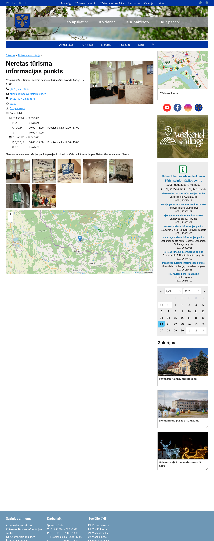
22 (175, 324)
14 (168, 317)
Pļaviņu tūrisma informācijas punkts (183, 215)
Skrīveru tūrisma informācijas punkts (183, 226)
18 (196, 317)
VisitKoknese (99, 529)
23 (182, 324)
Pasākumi (124, 44)
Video (162, 3)
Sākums (10, 55)
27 (161, 330)
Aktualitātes (66, 44)
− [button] (10, 219)
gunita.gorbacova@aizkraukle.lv (28, 93)
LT (24, 3)
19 (203, 317)
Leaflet (124, 273)
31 (168, 305)
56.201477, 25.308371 (22, 98)
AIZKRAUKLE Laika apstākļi (169, 528)
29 (175, 330)
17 (189, 317)
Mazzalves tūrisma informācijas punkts (183, 263)
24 (189, 324)
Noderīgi (66, 3)
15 (175, 317)
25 (196, 324)
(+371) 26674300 (19, 89)
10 (189, 311)
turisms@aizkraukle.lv (22, 536)
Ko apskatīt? (77, 22)
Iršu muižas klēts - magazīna (183, 274)
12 (203, 311)
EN (19, 3)
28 (168, 330)
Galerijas (149, 3)
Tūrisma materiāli (85, 3)
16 (182, 317)
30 (161, 305)
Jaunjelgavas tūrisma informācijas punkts (183, 204)
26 (203, 324)
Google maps (17, 108)
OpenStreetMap (137, 273)
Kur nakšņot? (137, 22)
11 (196, 311)
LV (13, 3)
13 (161, 317)
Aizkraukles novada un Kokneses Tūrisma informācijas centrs (183, 178)
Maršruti (106, 44)
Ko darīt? (107, 22)
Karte (141, 44)
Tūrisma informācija (112, 3)
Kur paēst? (170, 22)
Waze (13, 103)
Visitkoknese (99, 536)
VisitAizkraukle (100, 525)
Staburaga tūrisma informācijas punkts (183, 237)
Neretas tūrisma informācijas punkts (183, 252)
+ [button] (10, 214)
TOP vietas (87, 44)
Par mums (134, 3)
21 (168, 324)
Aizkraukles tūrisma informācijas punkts (183, 193)
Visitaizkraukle (100, 533)
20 (161, 324)
